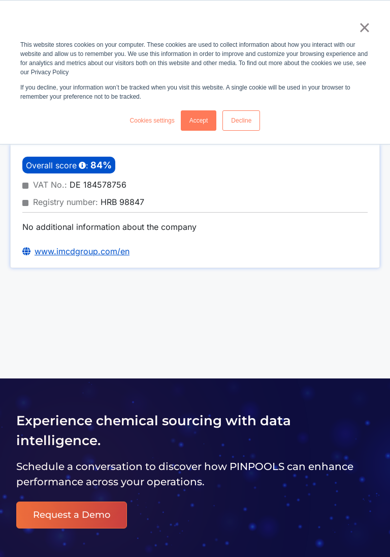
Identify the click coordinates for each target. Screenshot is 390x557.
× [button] (364, 27)
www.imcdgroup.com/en (82, 251)
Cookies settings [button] (152, 120)
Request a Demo (71, 514)
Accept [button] (198, 120)
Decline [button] (241, 120)
